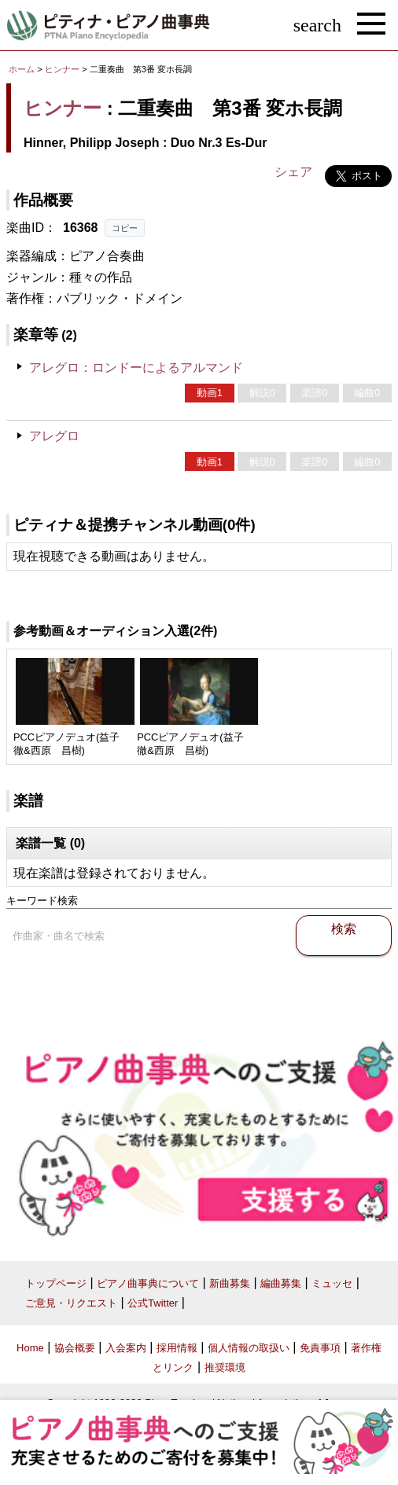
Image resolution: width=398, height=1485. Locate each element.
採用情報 (177, 1348)
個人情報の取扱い (248, 1348)
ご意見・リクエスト (71, 1303)
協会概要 (74, 1348)
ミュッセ (331, 1283)
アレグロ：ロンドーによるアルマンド (136, 367)
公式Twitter (152, 1303)
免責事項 (320, 1348)
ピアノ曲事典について (148, 1283)
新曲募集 (229, 1283)
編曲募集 (280, 1283)
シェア (293, 171)
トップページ (56, 1283)
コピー (125, 228)
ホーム (22, 69)
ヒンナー (62, 69)
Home (30, 1348)
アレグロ (54, 436)
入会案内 (125, 1348)
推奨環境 (225, 1367)
